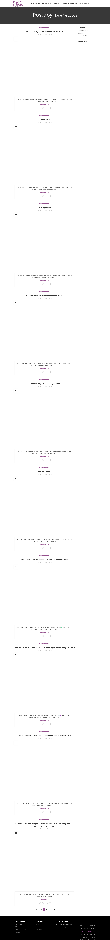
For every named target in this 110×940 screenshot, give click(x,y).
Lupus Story (81, 33)
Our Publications (62, 834)
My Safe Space (44, 386)
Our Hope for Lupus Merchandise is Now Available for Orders (44, 497)
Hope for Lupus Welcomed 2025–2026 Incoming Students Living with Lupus (44, 609)
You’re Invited (44, 103)
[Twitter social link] (41, 92)
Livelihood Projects (83, 30)
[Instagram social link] (96, 858)
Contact (17, 845)
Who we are (20, 834)
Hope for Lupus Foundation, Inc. (22, 858)
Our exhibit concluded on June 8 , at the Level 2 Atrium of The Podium (44, 683)
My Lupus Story (40, 840)
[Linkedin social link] (47, 92)
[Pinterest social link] (44, 92)
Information (40, 834)
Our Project (39, 842)
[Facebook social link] (39, 92)
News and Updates (44, 27)
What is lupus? (19, 840)
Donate (37, 837)
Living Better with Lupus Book (64, 837)
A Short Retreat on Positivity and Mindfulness (44, 242)
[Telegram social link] (50, 92)
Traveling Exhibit (44, 175)
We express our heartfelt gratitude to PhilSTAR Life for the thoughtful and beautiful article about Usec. (44, 758)
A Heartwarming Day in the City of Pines (44, 314)
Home (46, 18)
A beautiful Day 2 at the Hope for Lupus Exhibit (44, 31)
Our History (18, 837)
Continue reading (44, 161)
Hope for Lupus (65, 15)
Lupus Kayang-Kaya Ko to (63, 840)
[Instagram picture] (81, 47)
